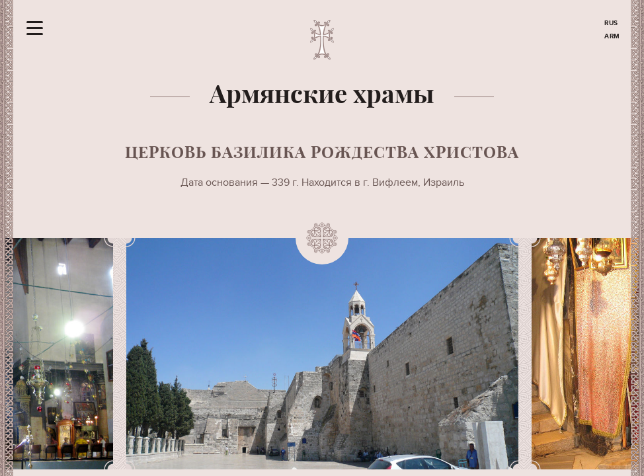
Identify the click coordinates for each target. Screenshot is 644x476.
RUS (611, 23)
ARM (612, 36)
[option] (322, 353)
